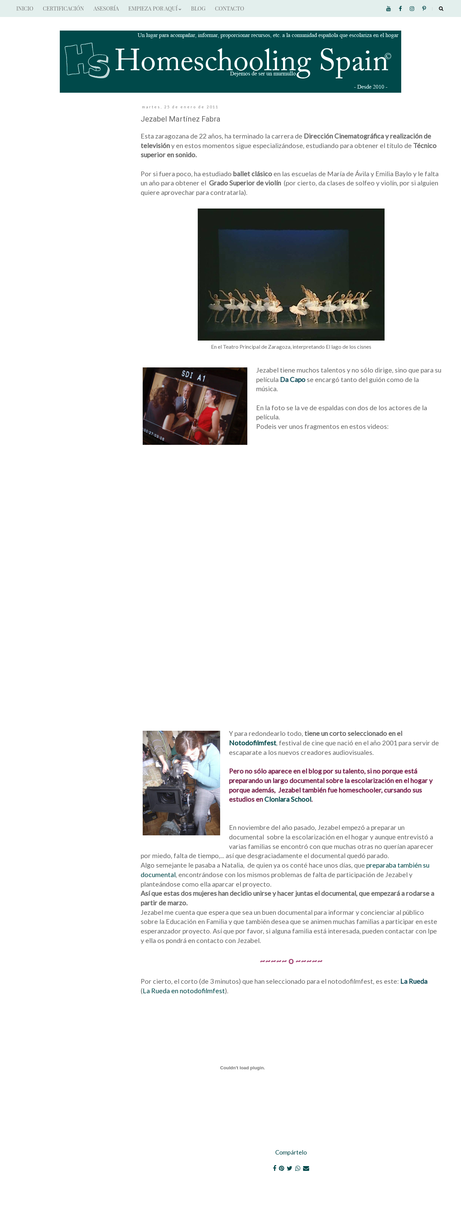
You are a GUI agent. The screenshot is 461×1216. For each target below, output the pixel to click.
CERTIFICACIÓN (63, 8)
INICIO (24, 8)
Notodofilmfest (252, 743)
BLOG (198, 8)
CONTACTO (229, 8)
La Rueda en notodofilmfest (184, 990)
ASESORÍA (106, 8)
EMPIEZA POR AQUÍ (154, 8)
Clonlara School (287, 799)
